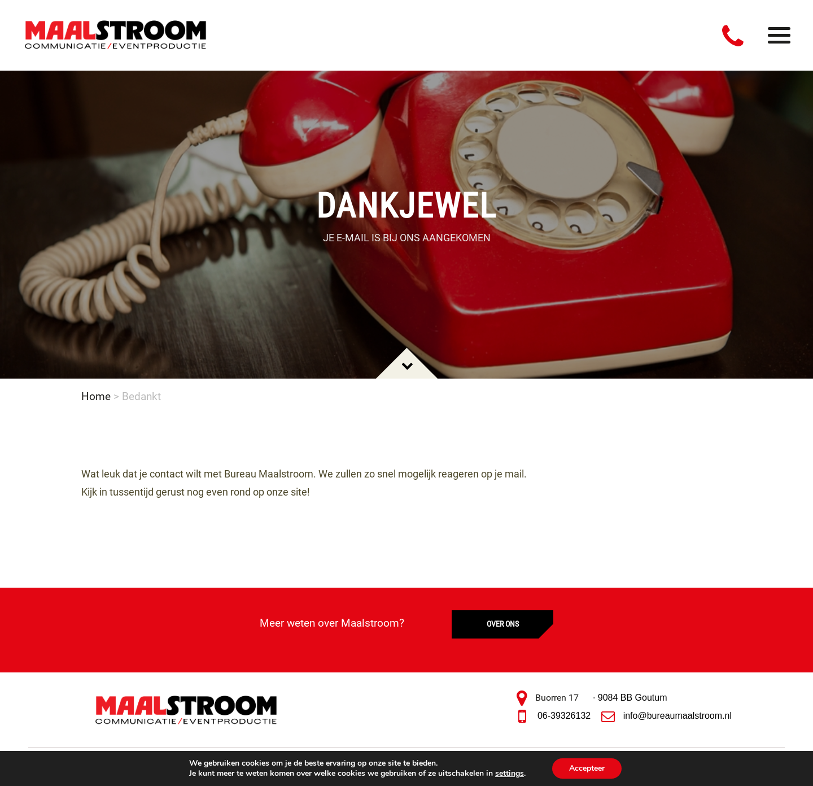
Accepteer (587, 768)
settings (509, 773)
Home (96, 396)
